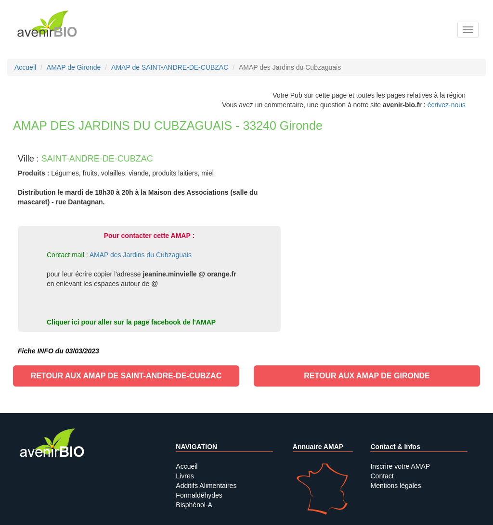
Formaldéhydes (199, 495)
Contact (381, 476)
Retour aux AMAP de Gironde (366, 376)
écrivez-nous (447, 105)
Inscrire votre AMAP (400, 466)
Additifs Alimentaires (206, 485)
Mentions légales (395, 485)
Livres (185, 476)
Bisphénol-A (194, 505)
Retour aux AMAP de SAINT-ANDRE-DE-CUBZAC (126, 376)
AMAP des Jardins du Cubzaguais (141, 255)
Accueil (186, 466)
